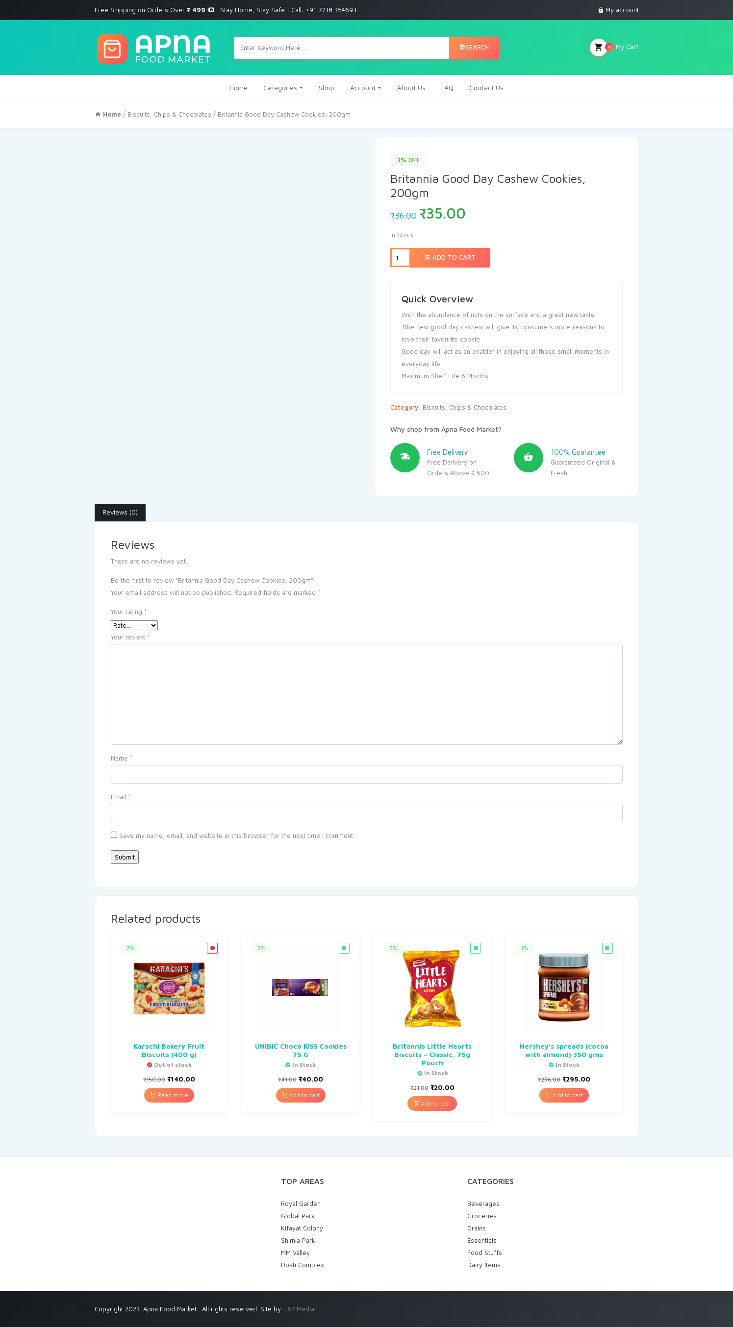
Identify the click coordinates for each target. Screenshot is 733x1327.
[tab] (120, 512)
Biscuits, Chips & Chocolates (169, 114)
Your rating (129, 611)
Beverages (483, 1203)
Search (474, 47)
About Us (411, 87)
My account (622, 10)
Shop (326, 87)
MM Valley (295, 1252)
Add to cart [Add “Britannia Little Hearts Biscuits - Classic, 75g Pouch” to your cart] (432, 1103)
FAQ (447, 87)
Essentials (482, 1240)
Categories (280, 87)
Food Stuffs (484, 1252)
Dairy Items (484, 1265)
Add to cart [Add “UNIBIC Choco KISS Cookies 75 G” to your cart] (301, 1095)
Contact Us (486, 87)
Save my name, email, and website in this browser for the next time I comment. (236, 835)
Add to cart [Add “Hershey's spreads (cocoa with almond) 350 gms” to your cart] (564, 1095)
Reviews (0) (120, 512)
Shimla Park (298, 1240)
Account (363, 87)
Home (238, 87)
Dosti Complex (302, 1265)
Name (121, 758)
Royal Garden (301, 1203)
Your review (130, 637)
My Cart (614, 47)
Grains (476, 1228)
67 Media (300, 1309)
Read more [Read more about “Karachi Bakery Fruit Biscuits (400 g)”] (169, 1095)
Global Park (298, 1216)
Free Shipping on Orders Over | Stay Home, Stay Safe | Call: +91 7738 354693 (225, 10)
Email (120, 797)
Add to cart (450, 257)
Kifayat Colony (302, 1228)
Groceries (482, 1216)
